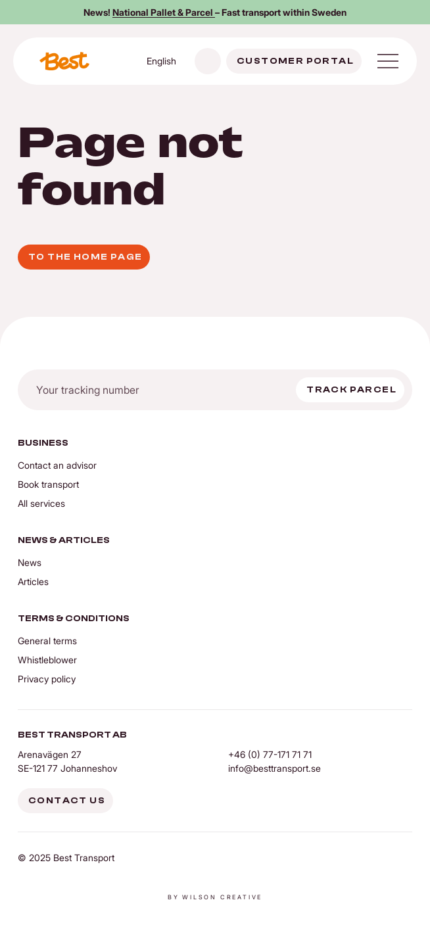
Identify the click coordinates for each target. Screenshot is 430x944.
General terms (47, 640)
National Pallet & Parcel (163, 12)
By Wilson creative (215, 897)
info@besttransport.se (274, 768)
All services (41, 503)
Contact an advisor (57, 465)
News (29, 562)
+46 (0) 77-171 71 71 (270, 754)
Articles (33, 581)
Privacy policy (47, 678)
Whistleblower (47, 659)
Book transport (48, 484)
